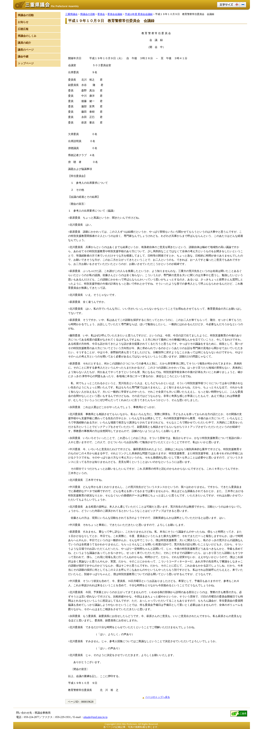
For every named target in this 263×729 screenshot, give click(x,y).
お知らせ (23, 22)
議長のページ (26, 49)
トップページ (26, 63)
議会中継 (23, 56)
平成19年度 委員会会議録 (139, 14)
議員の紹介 (24, 42)
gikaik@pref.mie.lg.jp (95, 717)
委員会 (101, 14)
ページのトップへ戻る (157, 697)
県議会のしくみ (27, 35)
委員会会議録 (114, 14)
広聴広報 (23, 29)
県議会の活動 (87, 14)
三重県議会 (71, 14)
